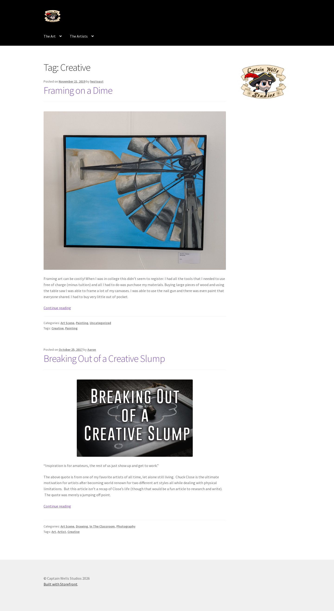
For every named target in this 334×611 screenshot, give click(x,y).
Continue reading (57, 308)
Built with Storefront (60, 584)
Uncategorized (100, 323)
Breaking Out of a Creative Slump (104, 358)
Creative (57, 328)
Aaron (91, 349)
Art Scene (67, 323)
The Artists (79, 36)
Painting (82, 323)
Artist (62, 532)
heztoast (96, 81)
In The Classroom (102, 526)
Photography (125, 526)
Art (53, 532)
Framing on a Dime (78, 90)
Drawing (82, 526)
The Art (50, 36)
